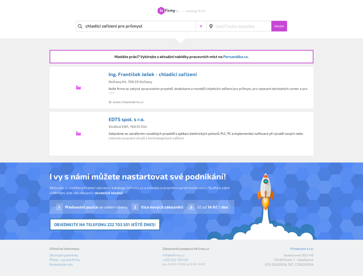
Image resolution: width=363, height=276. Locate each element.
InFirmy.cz (168, 11)
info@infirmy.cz (174, 255)
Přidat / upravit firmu (65, 260)
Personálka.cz (235, 56)
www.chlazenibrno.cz (128, 102)
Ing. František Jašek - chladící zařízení (153, 74)
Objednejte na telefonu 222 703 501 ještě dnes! (105, 224)
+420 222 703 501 (175, 260)
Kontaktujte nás (61, 264)
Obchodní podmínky (64, 255)
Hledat (279, 26)
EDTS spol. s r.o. (126, 119)
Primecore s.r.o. (301, 249)
